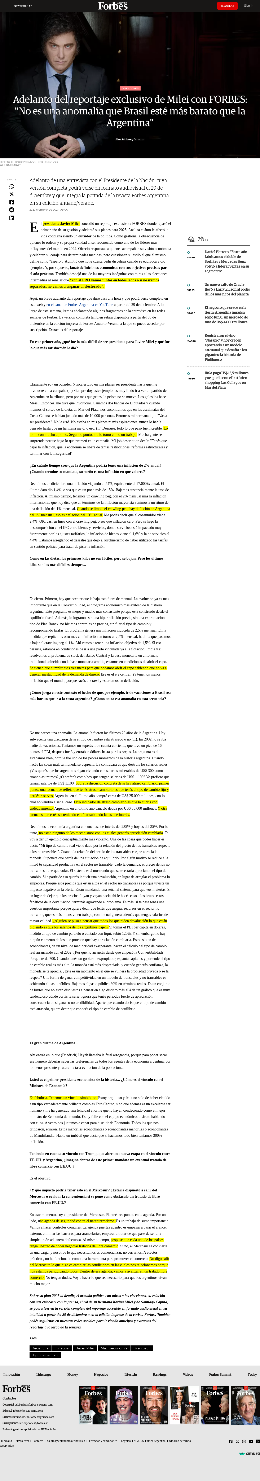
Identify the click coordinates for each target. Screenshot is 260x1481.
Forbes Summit (220, 1374)
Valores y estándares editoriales (66, 1441)
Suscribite (228, 6)
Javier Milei (85, 1348)
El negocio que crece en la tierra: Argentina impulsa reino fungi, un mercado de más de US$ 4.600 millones (226, 315)
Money (72, 1374)
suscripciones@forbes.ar (33, 1423)
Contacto (37, 1441)
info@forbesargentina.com (28, 1411)
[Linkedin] (258, 1442)
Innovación (11, 1374)
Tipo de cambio (45, 1355)
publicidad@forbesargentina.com (34, 1404)
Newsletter (22, 1441)
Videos (188, 1374)
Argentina (40, 1348)
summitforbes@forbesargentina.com (33, 1417)
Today (252, 1374)
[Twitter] (237, 1442)
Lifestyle (130, 1374)
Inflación (62, 1348)
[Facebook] (231, 1442)
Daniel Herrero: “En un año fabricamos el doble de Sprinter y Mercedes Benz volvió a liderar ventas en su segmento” (227, 261)
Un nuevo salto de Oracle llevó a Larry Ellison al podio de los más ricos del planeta (227, 289)
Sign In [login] (249, 6)
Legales (126, 1441)
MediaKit (6, 1441)
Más (224, 239)
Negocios (101, 1374)
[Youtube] (251, 1442)
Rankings (160, 1374)
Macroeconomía (114, 1348)
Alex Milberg (124, 139)
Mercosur (142, 1348)
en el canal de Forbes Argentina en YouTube (80, 305)
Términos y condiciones (103, 1441)
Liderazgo (43, 1374)
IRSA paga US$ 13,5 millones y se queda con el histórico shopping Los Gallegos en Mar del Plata (226, 381)
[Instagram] (244, 1442)
